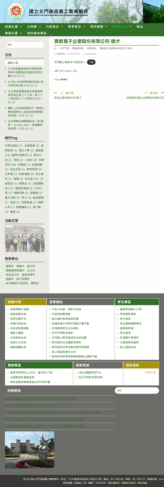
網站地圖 (142, 482)
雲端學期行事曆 (19, 309)
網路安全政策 (129, 482)
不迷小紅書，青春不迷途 (66, 309)
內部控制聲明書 (19, 328)
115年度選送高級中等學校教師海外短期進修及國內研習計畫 (25, 72)
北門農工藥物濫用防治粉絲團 (69, 337)
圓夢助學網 (126, 328)
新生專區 (125, 319)
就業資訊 (61, 53)
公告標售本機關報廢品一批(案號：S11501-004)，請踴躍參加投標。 (26, 124)
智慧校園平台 (18, 319)
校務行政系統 (18, 323)
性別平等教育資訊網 (90, 377)
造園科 (10, 279)
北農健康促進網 (129, 342)
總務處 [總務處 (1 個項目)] (36, 193)
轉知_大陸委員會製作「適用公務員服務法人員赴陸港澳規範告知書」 (26, 111)
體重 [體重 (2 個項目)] (15, 212)
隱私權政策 (114, 482)
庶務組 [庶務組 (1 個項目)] (24, 164)
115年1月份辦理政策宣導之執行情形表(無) (30, 405)
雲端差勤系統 (18, 314)
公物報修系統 (18, 337)
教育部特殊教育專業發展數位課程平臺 (74, 356)
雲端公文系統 (18, 342)
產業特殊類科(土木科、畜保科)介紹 (31, 372)
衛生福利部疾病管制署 (65, 319)
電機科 (20, 266)
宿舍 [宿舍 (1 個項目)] (18, 160)
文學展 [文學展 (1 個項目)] (11, 174)
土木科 (31, 270)
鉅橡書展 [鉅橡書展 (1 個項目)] (29, 202)
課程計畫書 (17, 333)
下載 (91, 62)
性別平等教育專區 (62, 333)
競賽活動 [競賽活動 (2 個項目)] (21, 193)
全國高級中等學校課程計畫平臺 (70, 323)
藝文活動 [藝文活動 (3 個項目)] (12, 197)
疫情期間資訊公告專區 (65, 328)
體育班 (35, 283)
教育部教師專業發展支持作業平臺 (30, 382)
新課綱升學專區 (129, 337)
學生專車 (125, 333)
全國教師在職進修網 (22, 377)
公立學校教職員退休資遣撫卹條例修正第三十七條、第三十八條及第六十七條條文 (25, 95)
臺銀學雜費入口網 (130, 309)
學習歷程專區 (128, 314)
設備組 (78, 482)
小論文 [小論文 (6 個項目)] (31, 160)
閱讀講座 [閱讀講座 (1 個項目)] (23, 207)
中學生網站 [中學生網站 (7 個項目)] (14, 145)
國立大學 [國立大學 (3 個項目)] (26, 150)
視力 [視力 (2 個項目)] (26, 197)
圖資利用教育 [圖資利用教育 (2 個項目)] (22, 155)
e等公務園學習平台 (89, 372)
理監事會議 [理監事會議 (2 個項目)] (24, 188)
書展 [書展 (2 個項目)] (18, 179)
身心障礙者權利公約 (64, 352)
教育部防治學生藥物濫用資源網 (70, 347)
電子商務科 (23, 279)
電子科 (31, 266)
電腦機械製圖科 (15, 270)
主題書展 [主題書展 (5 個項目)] (31, 145)
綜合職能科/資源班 (17, 283)
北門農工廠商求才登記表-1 (70, 62)
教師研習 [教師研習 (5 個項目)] (34, 169)
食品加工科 (12, 274)
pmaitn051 (91, 53)
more (135, 372)
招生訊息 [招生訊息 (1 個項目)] (17, 169)
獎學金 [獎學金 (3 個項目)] (25, 183)
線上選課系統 (128, 347)
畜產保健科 (28, 274)
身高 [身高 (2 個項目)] (15, 202)
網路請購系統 (18, 347)
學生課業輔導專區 (130, 323)
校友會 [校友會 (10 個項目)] (32, 179)
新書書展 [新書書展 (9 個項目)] (26, 174)
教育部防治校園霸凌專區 (66, 342)
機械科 (10, 266)
